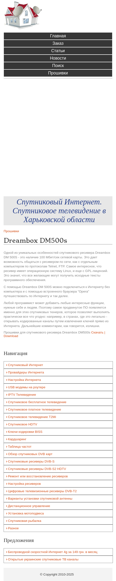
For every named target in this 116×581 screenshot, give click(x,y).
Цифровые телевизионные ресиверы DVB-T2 (42, 491)
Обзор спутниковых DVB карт (30, 454)
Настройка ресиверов (24, 483)
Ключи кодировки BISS (25, 432)
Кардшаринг (17, 439)
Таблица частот (19, 446)
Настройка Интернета (24, 380)
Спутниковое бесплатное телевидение (37, 402)
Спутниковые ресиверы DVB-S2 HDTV (37, 469)
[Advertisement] (58, 137)
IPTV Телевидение (22, 394)
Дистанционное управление (29, 506)
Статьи (58, 50)
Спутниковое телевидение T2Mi (32, 417)
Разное (13, 528)
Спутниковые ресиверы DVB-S (31, 461)
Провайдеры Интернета (26, 372)
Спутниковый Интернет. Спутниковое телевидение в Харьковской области (59, 210)
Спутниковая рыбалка (24, 521)
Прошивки (58, 73)
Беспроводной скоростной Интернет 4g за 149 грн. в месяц (52, 552)
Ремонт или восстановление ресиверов (38, 476)
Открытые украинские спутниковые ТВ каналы (43, 559)
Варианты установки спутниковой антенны (40, 498)
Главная (58, 36)
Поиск (58, 65)
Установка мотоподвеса (26, 513)
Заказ (58, 43)
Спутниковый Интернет (25, 365)
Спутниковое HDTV (22, 424)
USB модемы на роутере (26, 387)
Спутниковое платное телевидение (34, 409)
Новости (58, 58)
